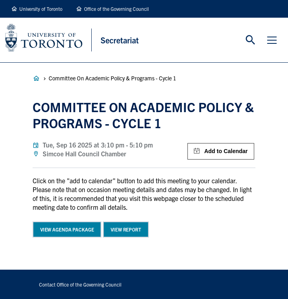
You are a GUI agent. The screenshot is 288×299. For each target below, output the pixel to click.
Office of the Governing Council (116, 9)
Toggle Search (250, 40)
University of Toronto (40, 9)
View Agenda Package (67, 229)
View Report (126, 229)
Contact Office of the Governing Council (80, 284)
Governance (36, 78)
